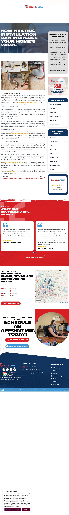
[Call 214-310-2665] (24, 367)
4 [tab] (36, 251)
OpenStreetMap (65, 302)
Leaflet (59, 302)
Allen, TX (58, 137)
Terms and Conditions (54, 33)
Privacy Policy (54, 30)
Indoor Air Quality (41, 9)
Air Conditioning (58, 104)
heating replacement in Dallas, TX (19, 63)
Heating (22, 9)
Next (66, 235)
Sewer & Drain (62, 9)
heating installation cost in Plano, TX (13, 92)
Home (2, 9)
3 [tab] (35, 251)
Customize (8, 509)
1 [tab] (32, 251)
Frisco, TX (58, 149)
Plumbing (52, 9)
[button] (43, 287)
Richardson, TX (58, 165)
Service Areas (17, 12)
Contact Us (52, 12)
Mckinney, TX (58, 157)
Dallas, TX (58, 145)
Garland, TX (58, 153)
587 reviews (58, 187)
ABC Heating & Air (13, 101)
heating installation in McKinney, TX (28, 32)
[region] (17, 500)
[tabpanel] (19, 235)
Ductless (29, 9)
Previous (2, 235)
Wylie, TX (58, 169)
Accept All (26, 509)
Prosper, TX (58, 161)
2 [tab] (33, 251)
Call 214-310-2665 (30, 367)
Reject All (17, 509)
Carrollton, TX (58, 141)
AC (15, 9)
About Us (9, 9)
